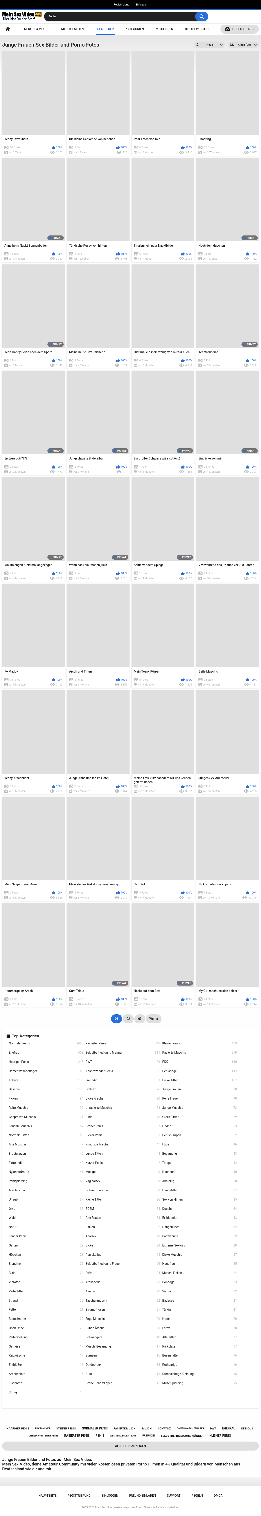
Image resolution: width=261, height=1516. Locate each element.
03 (140, 1018)
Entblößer (46, 1365)
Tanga (199, 1163)
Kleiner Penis (199, 1043)
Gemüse (46, 1346)
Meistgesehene (73, 29)
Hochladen (241, 29)
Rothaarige (199, 1365)
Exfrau (123, 1273)
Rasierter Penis (123, 1043)
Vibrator (46, 1282)
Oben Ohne (46, 1328)
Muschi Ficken (199, 1273)
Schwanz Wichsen (123, 1190)
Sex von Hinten (199, 1199)
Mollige (123, 1172)
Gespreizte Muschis (46, 1117)
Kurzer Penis (123, 1163)
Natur (46, 1227)
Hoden (199, 1126)
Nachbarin (199, 1172)
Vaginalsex (123, 1181)
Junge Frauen (199, 1089)
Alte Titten (199, 1337)
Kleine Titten (123, 1199)
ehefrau (229, 1428)
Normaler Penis (46, 1043)
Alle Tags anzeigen (130, 1446)
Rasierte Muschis (199, 1053)
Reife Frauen (199, 1098)
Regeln (197, 1495)
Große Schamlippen (123, 1383)
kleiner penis (220, 1435)
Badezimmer (46, 1319)
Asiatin (123, 1291)
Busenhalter (199, 1355)
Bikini (46, 1273)
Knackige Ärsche (123, 1144)
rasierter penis (77, 1435)
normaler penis (95, 1428)
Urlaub (46, 1199)
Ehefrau (46, 1053)
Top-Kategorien (25, 1036)
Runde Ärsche (123, 1328)
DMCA (218, 1495)
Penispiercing (46, 1181)
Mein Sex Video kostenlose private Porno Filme (122, 1507)
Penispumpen (199, 1135)
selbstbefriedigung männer (182, 1435)
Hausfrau (199, 1264)
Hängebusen (199, 1227)
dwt (213, 1428)
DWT (123, 1062)
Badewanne (199, 1236)
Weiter (153, 1018)
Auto (123, 1374)
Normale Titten (46, 1135)
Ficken (46, 1098)
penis (99, 1435)
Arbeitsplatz (46, 1374)
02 (128, 1018)
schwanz (164, 1428)
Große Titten (199, 1117)
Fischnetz (46, 1383)
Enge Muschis (123, 1319)
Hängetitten (199, 1190)
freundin (148, 1435)
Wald (46, 1218)
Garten (46, 1245)
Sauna (199, 1291)
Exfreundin (46, 1163)
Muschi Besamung (123, 1346)
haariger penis (18, 1428)
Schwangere (123, 1337)
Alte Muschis (46, 1144)
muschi (147, 1428)
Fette (46, 1310)
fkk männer (42, 1428)
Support (173, 1495)
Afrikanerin (123, 1282)
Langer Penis (46, 1236)
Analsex (123, 1236)
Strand (46, 1301)
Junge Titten (123, 1154)
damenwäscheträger (190, 1428)
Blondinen (46, 1264)
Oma (46, 1209)
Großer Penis (123, 1126)
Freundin (123, 1080)
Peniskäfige (123, 1255)
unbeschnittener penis (43, 1435)
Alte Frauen (123, 1218)
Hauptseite (7, 29)
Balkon (123, 1227)
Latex (199, 1328)
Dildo (123, 1117)
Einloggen (142, 4)
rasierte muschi (124, 1428)
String (46, 1392)
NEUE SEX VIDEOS (36, 29)
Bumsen (123, 1355)
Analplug (199, 1181)
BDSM (123, 1209)
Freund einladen (142, 1495)
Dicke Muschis (199, 1255)
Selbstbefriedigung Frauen (123, 1264)
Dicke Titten (199, 1080)
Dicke (123, 1245)
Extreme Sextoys (199, 1245)
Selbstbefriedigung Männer (123, 1053)
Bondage (199, 1282)
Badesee (199, 1301)
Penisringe (199, 1071)
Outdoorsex (123, 1365)
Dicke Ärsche (123, 1098)
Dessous (46, 1089)
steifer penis (66, 1428)
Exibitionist (199, 1218)
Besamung (199, 1154)
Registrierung (121, 4)
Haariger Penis (46, 1062)
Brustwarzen (46, 1154)
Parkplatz (199, 1346)
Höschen (46, 1255)
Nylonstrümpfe (46, 1172)
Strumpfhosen (123, 1310)
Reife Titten (46, 1291)
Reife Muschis (46, 1108)
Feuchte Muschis (46, 1126)
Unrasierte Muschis (123, 1108)
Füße (199, 1144)
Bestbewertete (197, 29)
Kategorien (135, 29)
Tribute (46, 1080)
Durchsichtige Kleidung (199, 1374)
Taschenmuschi (123, 1301)
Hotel (199, 1319)
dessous (247, 1428)
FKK (199, 1062)
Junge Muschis (199, 1108)
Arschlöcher (46, 1190)
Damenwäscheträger (46, 1071)
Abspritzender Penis (123, 1071)
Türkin (199, 1310)
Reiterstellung (46, 1337)
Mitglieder (164, 29)
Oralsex (123, 1089)
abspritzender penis (123, 1435)
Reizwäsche (46, 1355)
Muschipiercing (199, 1383)
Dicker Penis (123, 1135)
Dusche (199, 1209)
